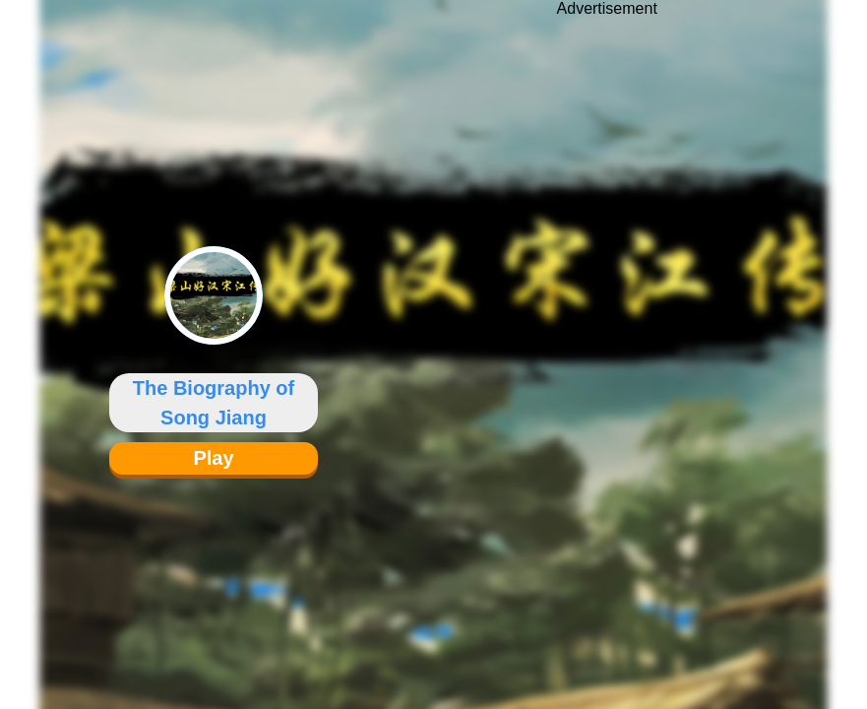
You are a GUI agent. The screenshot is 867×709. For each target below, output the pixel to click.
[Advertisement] (607, 340)
